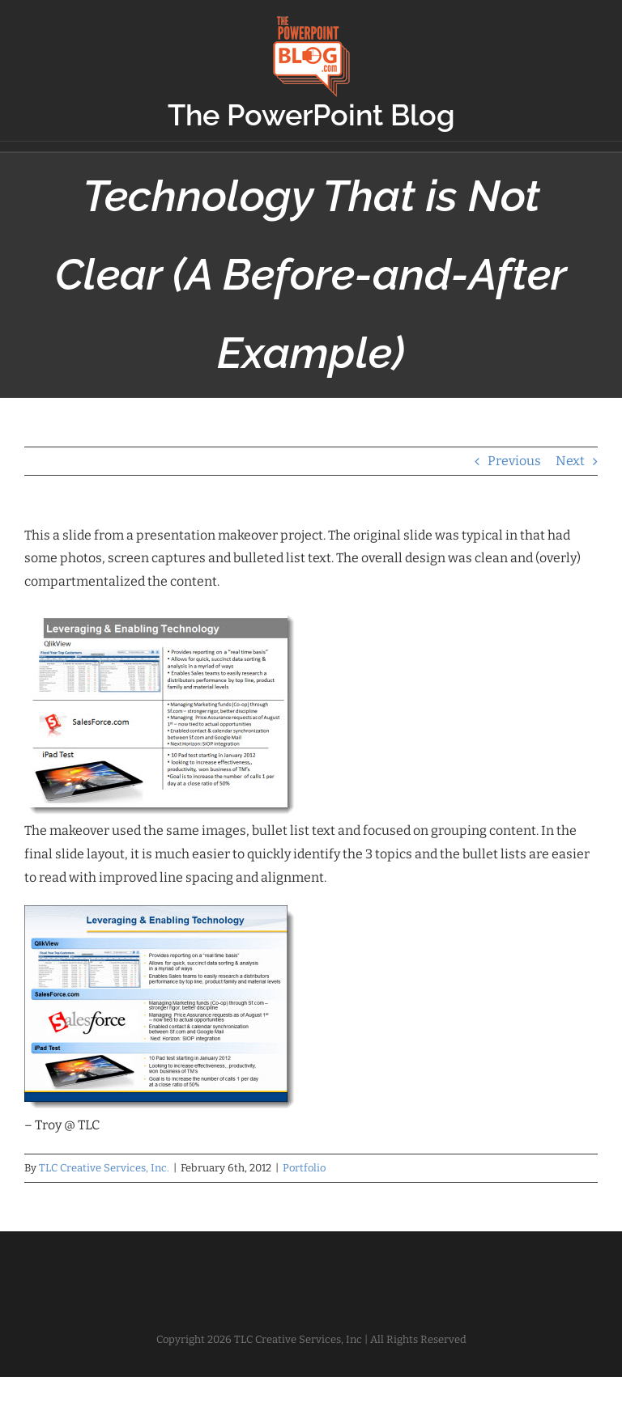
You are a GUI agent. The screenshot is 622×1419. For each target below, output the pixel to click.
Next (570, 460)
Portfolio (304, 1168)
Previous (514, 460)
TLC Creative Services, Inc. (104, 1168)
